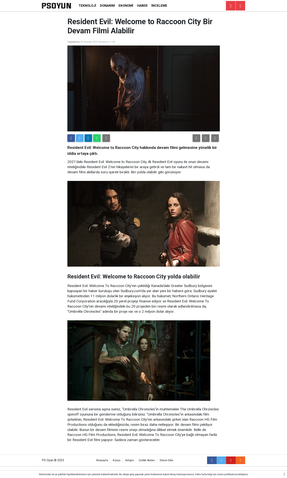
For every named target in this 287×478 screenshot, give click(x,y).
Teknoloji (87, 5)
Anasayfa (102, 460)
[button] (196, 138)
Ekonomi (126, 5)
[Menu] (240, 6)
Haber (142, 5)
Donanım (107, 5)
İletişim (129, 460)
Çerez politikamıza (227, 474)
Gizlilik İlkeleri (147, 460)
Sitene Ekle (166, 460)
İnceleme (159, 5)
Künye (116, 460)
